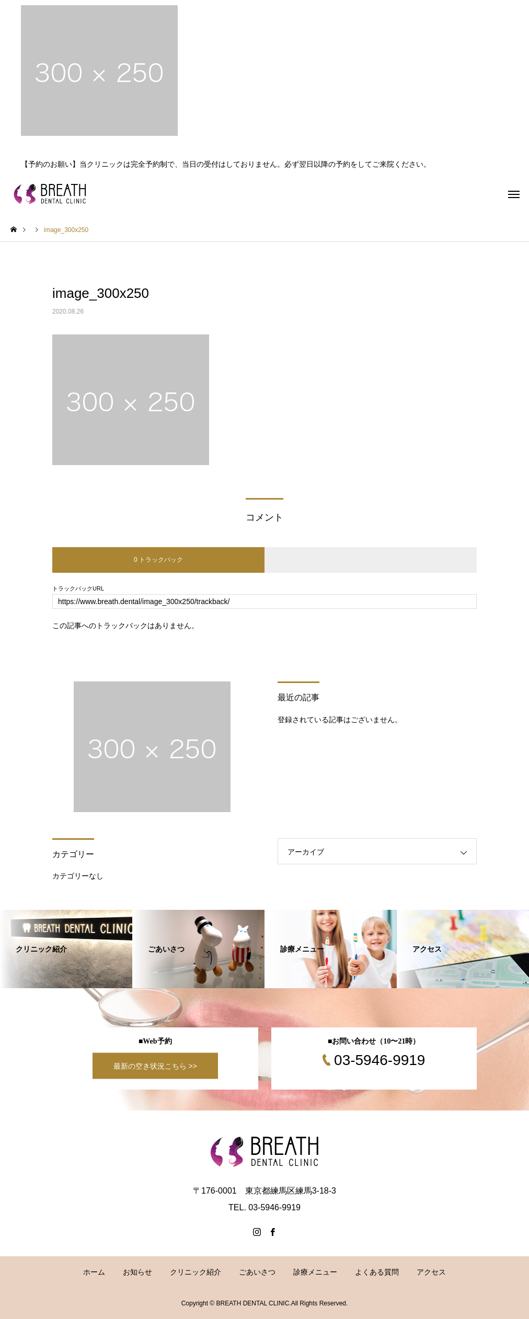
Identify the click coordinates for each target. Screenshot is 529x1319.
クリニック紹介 (195, 1272)
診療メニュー (315, 1272)
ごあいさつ (257, 1272)
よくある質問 (377, 1272)
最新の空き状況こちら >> (155, 1066)
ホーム (94, 1272)
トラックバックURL (78, 589)
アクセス (431, 1272)
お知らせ (137, 1272)
